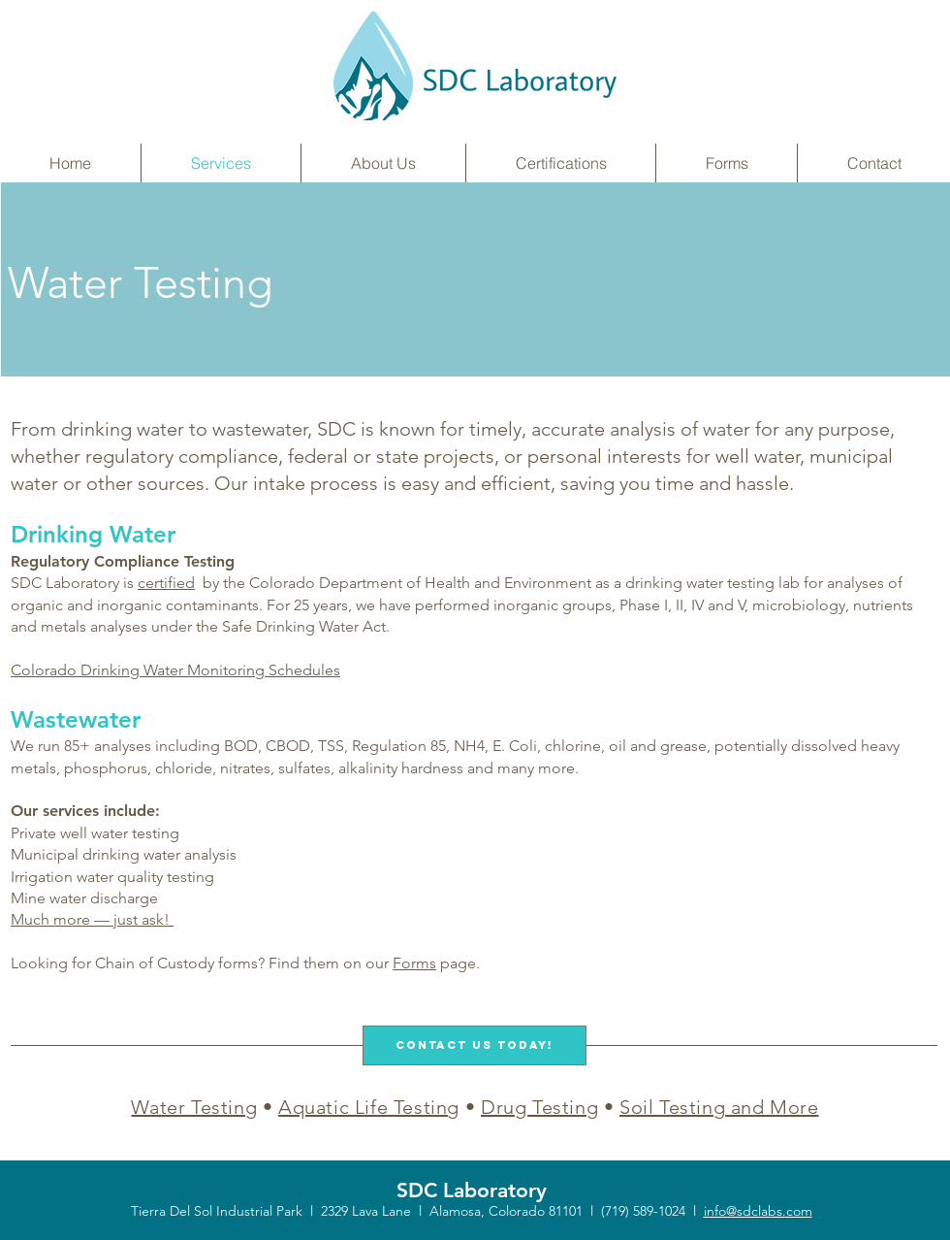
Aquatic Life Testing (368, 1107)
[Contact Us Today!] (474, 1045)
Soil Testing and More (719, 1107)
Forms (414, 963)
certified (166, 582)
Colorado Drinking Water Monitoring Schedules (175, 670)
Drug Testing (539, 1107)
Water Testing (194, 1107)
